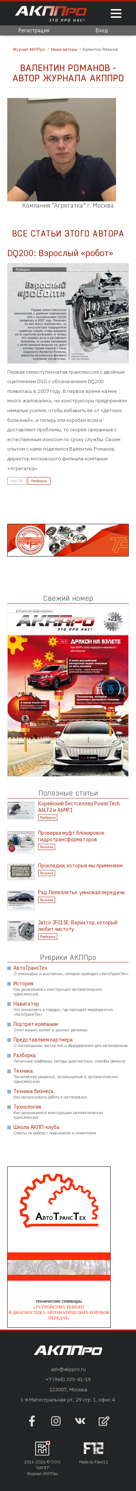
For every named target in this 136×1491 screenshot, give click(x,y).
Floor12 (101, 1462)
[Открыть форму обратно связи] (104, 1422)
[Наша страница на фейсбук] (31, 1424)
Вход (102, 30)
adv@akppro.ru (68, 1369)
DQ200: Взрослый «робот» (60, 253)
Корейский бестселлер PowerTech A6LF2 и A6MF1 (79, 806)
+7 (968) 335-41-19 (68, 1379)
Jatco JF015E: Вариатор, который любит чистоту (78, 925)
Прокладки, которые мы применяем (80, 865)
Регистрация (33, 30)
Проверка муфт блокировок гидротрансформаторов (71, 836)
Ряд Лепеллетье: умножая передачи (81, 892)
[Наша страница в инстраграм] (55, 1424)
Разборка (39, 480)
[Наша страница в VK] (80, 1424)
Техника (46, 847)
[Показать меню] (116, 14)
